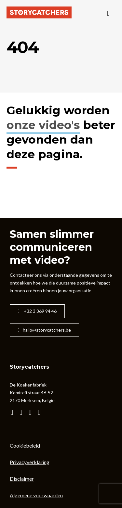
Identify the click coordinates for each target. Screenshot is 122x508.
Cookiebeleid (25, 445)
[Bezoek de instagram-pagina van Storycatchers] (23, 413)
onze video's (43, 125)
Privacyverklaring (29, 462)
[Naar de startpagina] (39, 12)
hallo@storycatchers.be (44, 330)
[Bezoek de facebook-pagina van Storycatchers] (32, 413)
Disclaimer (22, 479)
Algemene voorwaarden (36, 495)
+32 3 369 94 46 (37, 311)
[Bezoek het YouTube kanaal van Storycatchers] (14, 413)
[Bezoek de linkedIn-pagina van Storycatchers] (41, 413)
